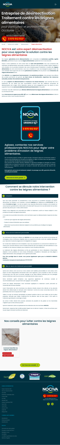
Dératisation (5, 418)
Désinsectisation (25, 44)
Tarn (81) (4, 393)
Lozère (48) (4, 396)
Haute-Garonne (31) (6, 389)
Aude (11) (4, 410)
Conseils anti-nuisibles (8, 415)
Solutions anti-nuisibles (13, 44)
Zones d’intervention (7, 386)
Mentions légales (6, 438)
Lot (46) (3, 398)
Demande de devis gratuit (15, 178)
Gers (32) (4, 404)
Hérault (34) (4, 400)
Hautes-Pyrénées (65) (7, 402)
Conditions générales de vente (9, 436)
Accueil (3, 44)
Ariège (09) (4, 412)
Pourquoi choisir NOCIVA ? (8, 430)
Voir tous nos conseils (29, 365)
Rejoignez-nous (5, 432)
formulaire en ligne (11, 204)
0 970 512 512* (13, 39)
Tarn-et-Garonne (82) (7, 391)
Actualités (4, 434)
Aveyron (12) (5, 408)
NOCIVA (4, 425)
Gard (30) (4, 406)
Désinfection (5, 422)
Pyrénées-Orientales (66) (8, 394)
